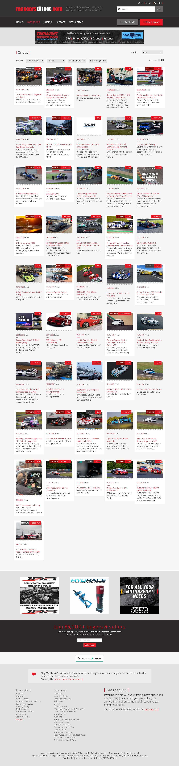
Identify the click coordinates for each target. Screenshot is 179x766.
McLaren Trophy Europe (56, 292)
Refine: (19, 60)
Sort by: (134, 52)
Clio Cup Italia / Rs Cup (146, 144)
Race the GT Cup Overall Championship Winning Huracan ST (117, 146)
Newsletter (76, 22)
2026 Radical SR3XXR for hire (58, 438)
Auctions (58, 717)
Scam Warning (22, 717)
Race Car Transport (62, 699)
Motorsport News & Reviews (67, 719)
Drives (57, 704)
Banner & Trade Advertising (28, 701)
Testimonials (22, 709)
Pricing (48, 22)
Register (158, 3)
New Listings (22, 699)
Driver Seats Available (146, 243)
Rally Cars (58, 701)
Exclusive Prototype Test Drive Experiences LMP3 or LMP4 (88, 245)
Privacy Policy (22, 706)
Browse (19, 693)
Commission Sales (24, 704)
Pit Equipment (60, 706)
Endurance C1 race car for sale (149, 389)
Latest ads (127, 22)
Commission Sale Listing (65, 712)
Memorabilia (60, 730)
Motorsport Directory (63, 732)
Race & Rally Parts (62, 696)
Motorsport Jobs (61, 722)
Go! (159, 9)
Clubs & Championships (65, 737)
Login (147, 3)
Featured (20, 696)
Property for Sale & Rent (65, 740)
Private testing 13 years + (27, 194)
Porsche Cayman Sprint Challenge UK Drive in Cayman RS (117, 342)
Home (19, 22)
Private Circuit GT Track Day (88, 488)
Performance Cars (62, 724)
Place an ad (151, 22)
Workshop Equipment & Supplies (69, 709)
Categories (33, 22)
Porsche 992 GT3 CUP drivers (88, 95)
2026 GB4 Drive (52, 194)
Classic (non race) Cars (64, 727)
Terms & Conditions (25, 712)
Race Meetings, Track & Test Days (69, 735)
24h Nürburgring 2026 (25, 243)
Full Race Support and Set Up (28, 505)
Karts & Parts (60, 714)
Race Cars (58, 693)
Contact (60, 22)
